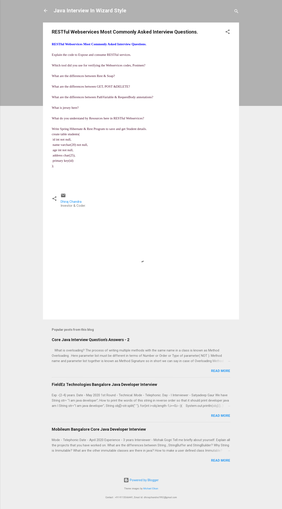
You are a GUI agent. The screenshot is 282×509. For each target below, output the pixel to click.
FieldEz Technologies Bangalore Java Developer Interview (104, 384)
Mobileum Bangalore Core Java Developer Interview (99, 429)
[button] (227, 32)
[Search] (236, 12)
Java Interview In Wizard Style (90, 11)
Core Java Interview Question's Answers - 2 (90, 339)
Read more (220, 371)
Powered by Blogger (141, 480)
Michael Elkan (150, 488)
